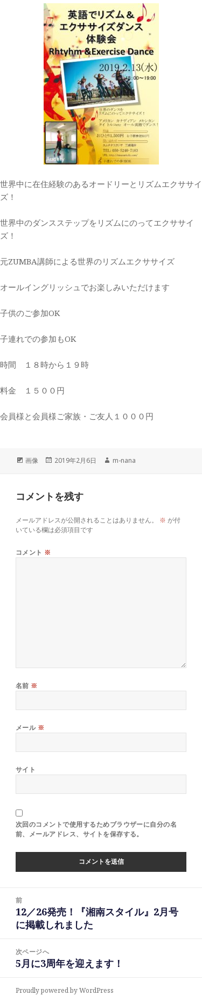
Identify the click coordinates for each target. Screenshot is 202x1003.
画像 (31, 460)
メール (30, 727)
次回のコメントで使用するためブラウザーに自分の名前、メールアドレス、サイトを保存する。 (96, 829)
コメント (33, 552)
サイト (26, 769)
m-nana (124, 460)
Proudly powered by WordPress (65, 990)
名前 (27, 685)
